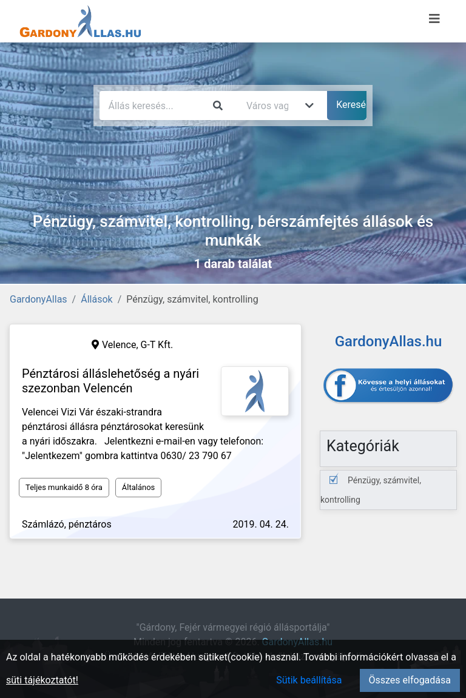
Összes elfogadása (410, 680)
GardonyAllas (38, 299)
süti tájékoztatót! (42, 680)
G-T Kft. (157, 345)
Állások (96, 299)
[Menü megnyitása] (434, 18)
